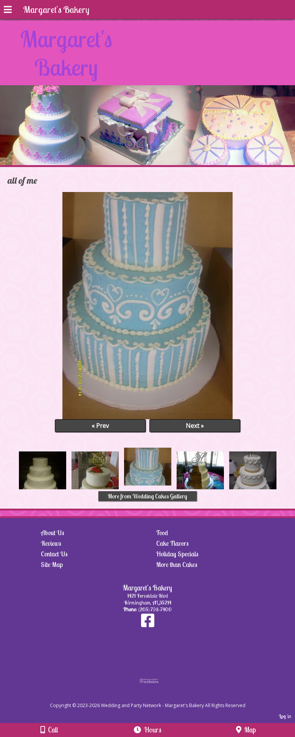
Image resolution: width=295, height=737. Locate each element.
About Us (52, 533)
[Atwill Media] (154, 697)
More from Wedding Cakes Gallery (147, 496)
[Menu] (8, 10)
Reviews (51, 543)
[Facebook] (147, 624)
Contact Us (54, 554)
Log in (285, 716)
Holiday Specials (177, 554)
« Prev (100, 426)
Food (162, 533)
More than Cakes (176, 564)
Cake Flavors (172, 543)
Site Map (52, 564)
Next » (195, 426)
